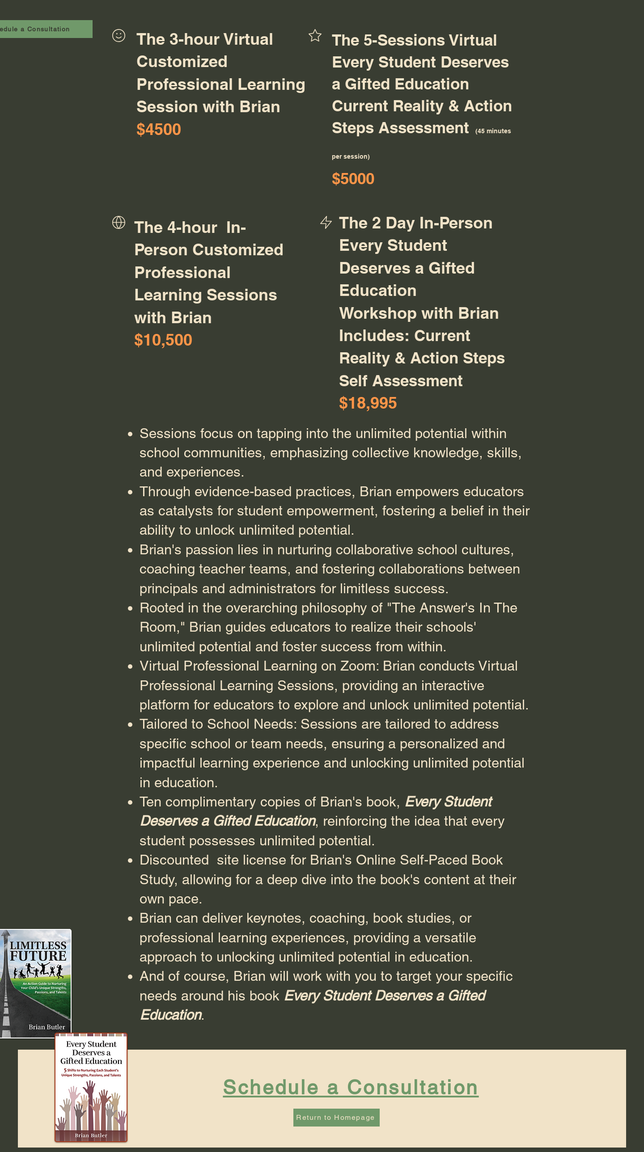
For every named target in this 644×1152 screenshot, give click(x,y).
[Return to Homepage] (336, 1118)
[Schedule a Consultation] (351, 1087)
